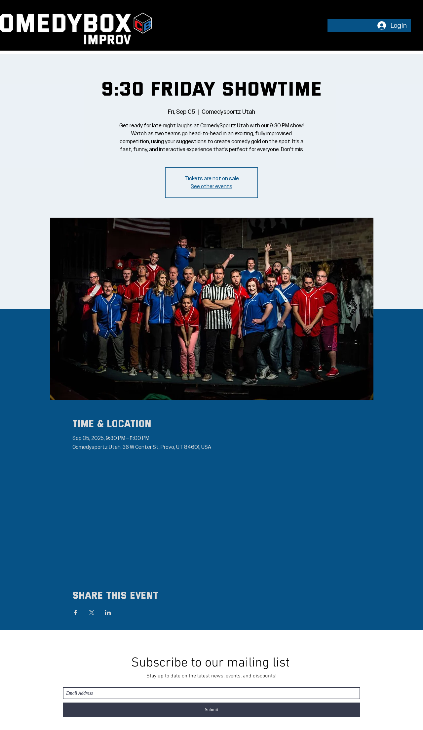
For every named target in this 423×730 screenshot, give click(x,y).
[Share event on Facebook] (75, 612)
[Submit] (211, 710)
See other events (211, 186)
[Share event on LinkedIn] (108, 612)
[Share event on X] (92, 612)
